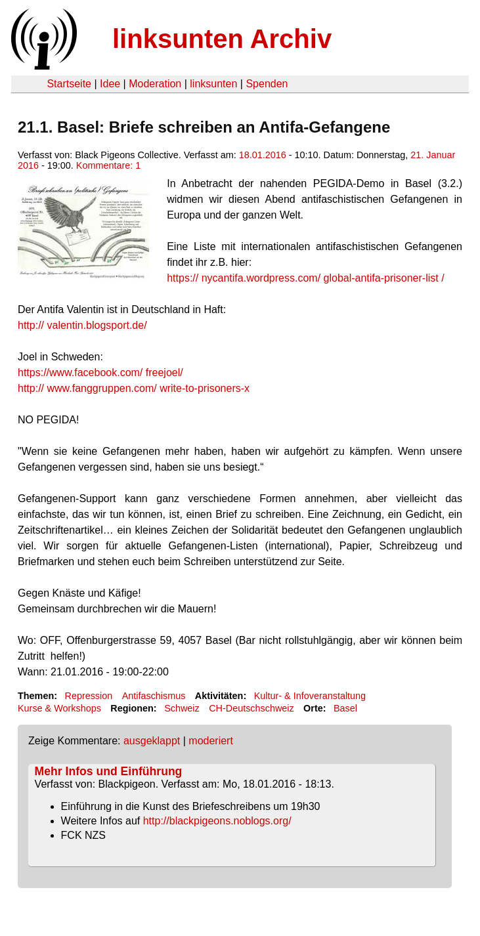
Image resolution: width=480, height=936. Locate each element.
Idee (110, 83)
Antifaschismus (154, 696)
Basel (345, 708)
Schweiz (182, 708)
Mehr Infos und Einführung (109, 771)
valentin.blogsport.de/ (82, 325)
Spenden (267, 83)
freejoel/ (100, 372)
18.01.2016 (262, 155)
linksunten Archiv (222, 38)
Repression (88, 696)
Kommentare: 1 (108, 165)
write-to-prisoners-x (134, 388)
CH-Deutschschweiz (251, 708)
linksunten (213, 83)
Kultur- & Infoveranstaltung (310, 696)
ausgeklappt (151, 740)
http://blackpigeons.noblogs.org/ (217, 820)
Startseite (69, 83)
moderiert (210, 740)
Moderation (155, 83)
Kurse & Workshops (59, 708)
